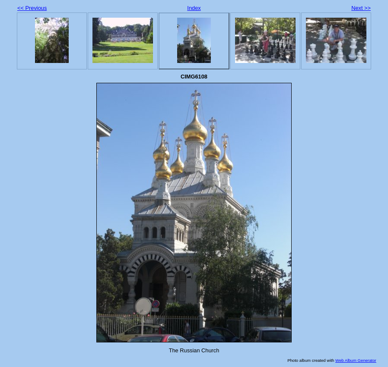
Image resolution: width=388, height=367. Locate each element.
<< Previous (32, 8)
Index (193, 8)
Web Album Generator (355, 360)
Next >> (361, 8)
